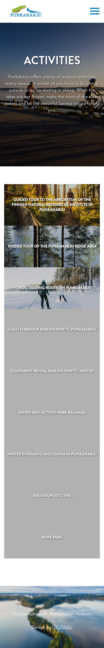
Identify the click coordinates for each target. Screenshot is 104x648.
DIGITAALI (62, 627)
